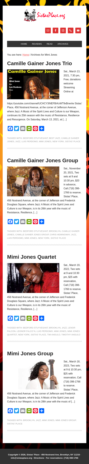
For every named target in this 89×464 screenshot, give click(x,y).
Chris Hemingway (60, 234)
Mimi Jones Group (30, 353)
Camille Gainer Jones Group (42, 160)
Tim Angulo (53, 334)
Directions (39, 458)
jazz (17, 141)
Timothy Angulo (70, 334)
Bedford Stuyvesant (35, 138)
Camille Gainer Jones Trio (39, 63)
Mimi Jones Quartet (31, 257)
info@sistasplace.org (21, 458)
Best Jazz (54, 138)
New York (58, 141)
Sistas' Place (44, 15)
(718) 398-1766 (71, 458)
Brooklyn (55, 231)
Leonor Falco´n (26, 331)
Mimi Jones (45, 141)
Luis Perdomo (30, 141)
